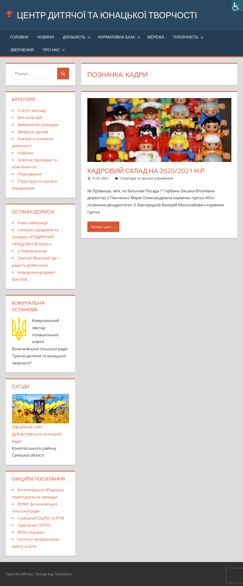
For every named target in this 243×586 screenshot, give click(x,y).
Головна (19, 37)
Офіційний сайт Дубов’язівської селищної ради (40, 419)
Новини (45, 37)
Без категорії (30, 117)
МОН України (31, 532)
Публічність (188, 37)
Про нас (54, 50)
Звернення (22, 50)
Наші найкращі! (33, 222)
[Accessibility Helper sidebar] (237, 5)
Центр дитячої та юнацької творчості (107, 15)
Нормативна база (119, 37)
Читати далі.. (102, 226)
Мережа (155, 37)
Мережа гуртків (33, 131)
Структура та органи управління (146, 178)
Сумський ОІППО (34, 525)
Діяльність (77, 37)
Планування (30, 174)
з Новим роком (32, 251)
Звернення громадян (38, 124)
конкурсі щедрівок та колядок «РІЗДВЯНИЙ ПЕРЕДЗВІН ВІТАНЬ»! (35, 237)
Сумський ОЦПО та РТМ (41, 518)
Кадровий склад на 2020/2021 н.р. (146, 170)
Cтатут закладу (32, 110)
